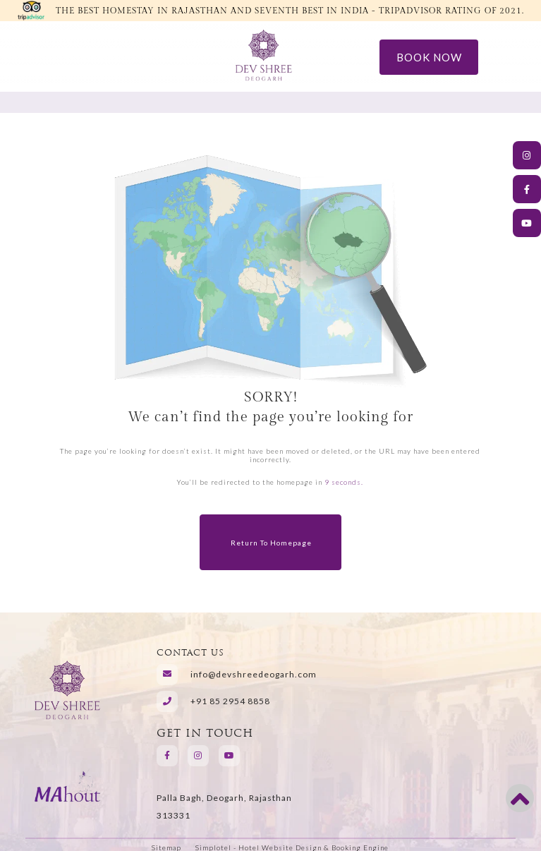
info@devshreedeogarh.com (253, 675)
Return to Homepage (271, 542)
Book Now (429, 57)
